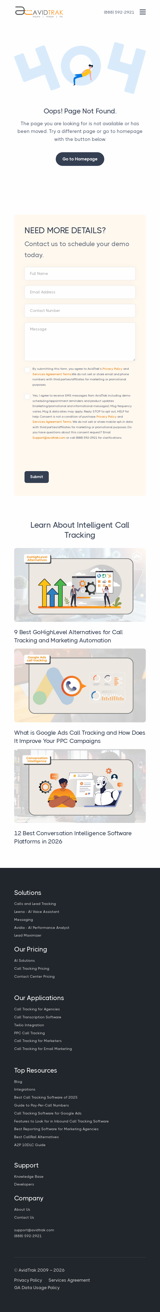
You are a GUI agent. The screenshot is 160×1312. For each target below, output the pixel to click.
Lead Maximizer (28, 935)
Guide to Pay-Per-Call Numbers (41, 1105)
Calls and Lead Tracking (35, 904)
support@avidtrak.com (34, 1230)
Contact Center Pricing (34, 976)
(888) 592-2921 (86, 437)
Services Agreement (69, 1280)
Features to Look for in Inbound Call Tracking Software (61, 1121)
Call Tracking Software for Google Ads (48, 1113)
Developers (24, 1184)
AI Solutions (24, 960)
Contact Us (24, 1217)
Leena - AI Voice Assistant (36, 912)
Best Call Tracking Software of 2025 (46, 1097)
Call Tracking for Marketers (38, 1041)
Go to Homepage (80, 158)
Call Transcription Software (37, 1017)
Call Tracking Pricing (31, 968)
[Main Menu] (143, 12)
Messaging (23, 920)
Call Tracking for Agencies (37, 1009)
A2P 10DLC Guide (30, 1145)
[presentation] (64, 458)
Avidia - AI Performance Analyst (41, 927)
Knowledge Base (29, 1176)
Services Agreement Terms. (52, 374)
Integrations (24, 1089)
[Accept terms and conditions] (27, 370)
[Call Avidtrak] (119, 12)
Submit (36, 476)
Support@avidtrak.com (49, 437)
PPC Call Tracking (29, 1033)
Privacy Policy (112, 369)
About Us (22, 1209)
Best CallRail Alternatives (36, 1137)
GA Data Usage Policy (37, 1287)
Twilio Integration (29, 1025)
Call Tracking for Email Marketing (43, 1049)
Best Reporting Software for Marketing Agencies (56, 1129)
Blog (18, 1082)
